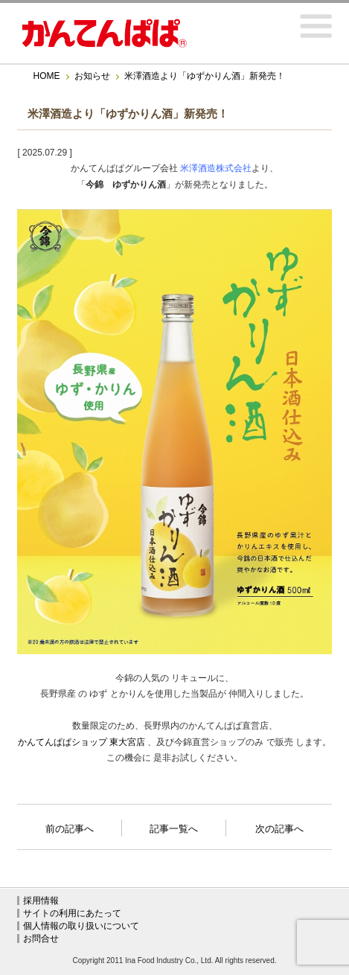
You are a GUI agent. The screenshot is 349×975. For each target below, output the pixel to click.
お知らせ (92, 76)
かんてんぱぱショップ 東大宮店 (81, 742)
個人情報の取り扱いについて (81, 926)
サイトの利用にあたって (72, 913)
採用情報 (41, 900)
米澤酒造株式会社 (216, 168)
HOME (46, 76)
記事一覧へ (174, 827)
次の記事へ (279, 824)
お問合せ (41, 938)
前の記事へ (69, 824)
